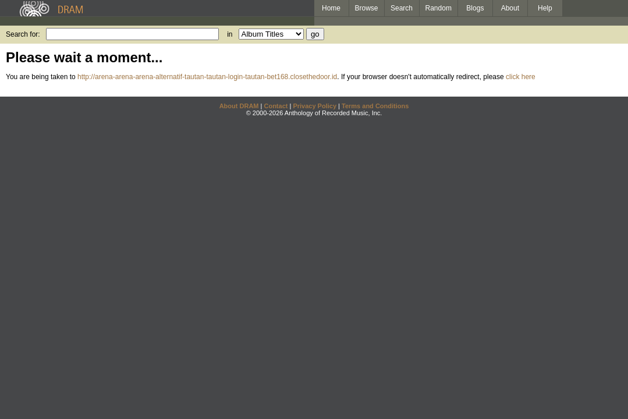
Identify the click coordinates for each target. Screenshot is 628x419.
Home (331, 8)
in (229, 34)
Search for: (23, 34)
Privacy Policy (314, 105)
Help (545, 8)
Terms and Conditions (375, 105)
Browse (366, 8)
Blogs (475, 8)
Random (438, 8)
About (510, 8)
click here (520, 77)
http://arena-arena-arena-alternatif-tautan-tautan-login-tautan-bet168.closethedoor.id (207, 77)
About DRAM (239, 105)
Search (402, 8)
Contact (276, 105)
